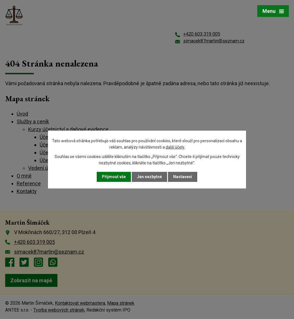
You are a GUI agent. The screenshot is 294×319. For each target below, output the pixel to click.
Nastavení (182, 176)
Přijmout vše (114, 176)
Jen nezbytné (149, 176)
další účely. (175, 147)
